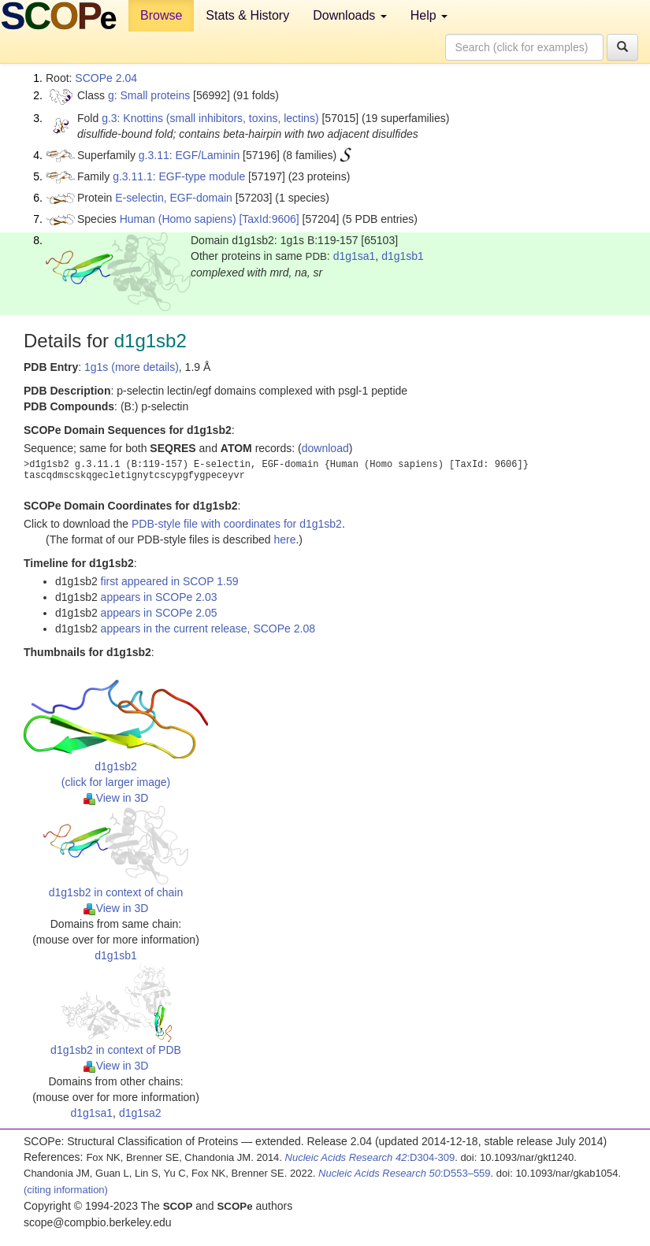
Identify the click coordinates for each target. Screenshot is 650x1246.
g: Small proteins (149, 95)
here (284, 539)
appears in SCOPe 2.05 (159, 612)
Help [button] (429, 15)
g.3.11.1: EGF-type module (179, 176)
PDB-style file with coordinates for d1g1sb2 (237, 523)
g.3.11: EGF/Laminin (189, 155)
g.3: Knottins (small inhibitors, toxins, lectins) (210, 118)
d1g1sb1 (402, 256)
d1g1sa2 (140, 1113)
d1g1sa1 (354, 256)
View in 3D (116, 798)
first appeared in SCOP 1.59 (170, 581)
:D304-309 (370, 1157)
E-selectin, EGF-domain (173, 197)
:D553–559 (404, 1173)
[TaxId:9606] (269, 219)
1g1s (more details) (131, 367)
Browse (161, 15)
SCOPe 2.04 (106, 78)
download (325, 448)
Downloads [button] (350, 15)
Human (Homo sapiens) (178, 219)
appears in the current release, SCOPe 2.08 (208, 628)
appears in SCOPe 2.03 (159, 597)
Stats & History (247, 15)
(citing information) (66, 1190)
